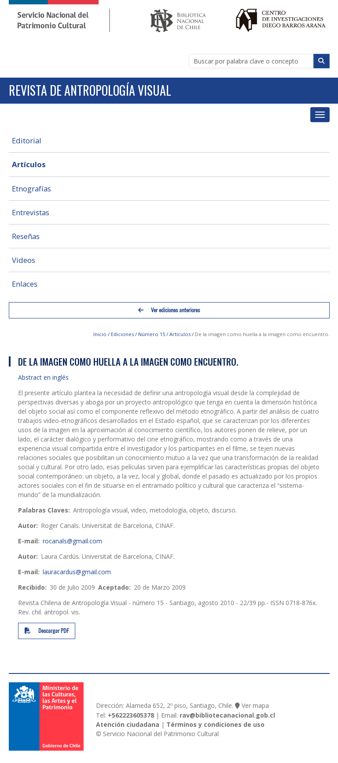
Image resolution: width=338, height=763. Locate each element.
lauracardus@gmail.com (77, 572)
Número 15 (151, 334)
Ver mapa (255, 705)
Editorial (26, 140)
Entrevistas (30, 212)
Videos (23, 260)
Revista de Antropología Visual (90, 90)
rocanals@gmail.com (72, 541)
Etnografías (31, 188)
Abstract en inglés (43, 377)
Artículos (29, 164)
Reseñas (26, 236)
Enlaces (24, 284)
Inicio (100, 334)
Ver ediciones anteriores (169, 310)
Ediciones (122, 334)
